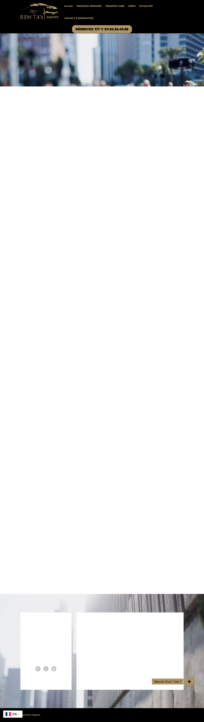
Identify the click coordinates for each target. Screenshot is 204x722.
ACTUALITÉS (146, 5)
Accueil (68, 5)
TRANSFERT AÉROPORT (89, 5)
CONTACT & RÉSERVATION (79, 18)
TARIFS (132, 5)
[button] (189, 681)
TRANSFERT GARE (114, 5)
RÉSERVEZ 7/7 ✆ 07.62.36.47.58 (102, 29)
